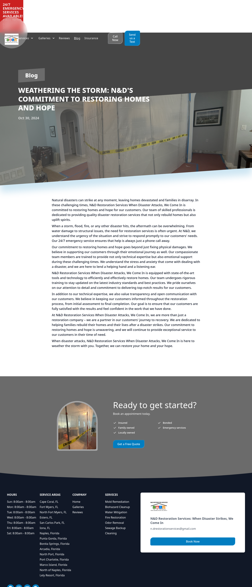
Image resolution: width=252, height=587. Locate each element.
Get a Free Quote (128, 421)
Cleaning (111, 510)
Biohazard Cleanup (117, 484)
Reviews (77, 489)
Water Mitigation (116, 489)
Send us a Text (235, 15)
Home (76, 478)
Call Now (209, 15)
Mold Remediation (117, 478)
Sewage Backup (115, 505)
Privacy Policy (162, 581)
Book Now (193, 518)
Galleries (78, 484)
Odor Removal (114, 500)
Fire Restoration (115, 494)
